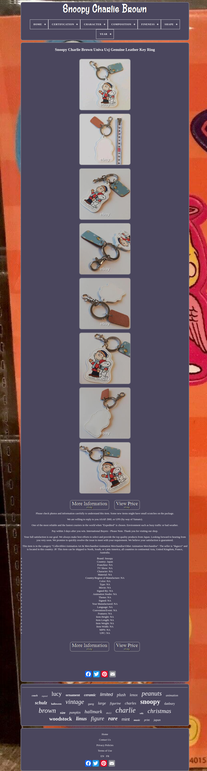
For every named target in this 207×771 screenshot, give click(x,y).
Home (105, 734)
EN (102, 756)
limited (106, 694)
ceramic (90, 695)
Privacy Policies (104, 745)
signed (45, 696)
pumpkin (74, 712)
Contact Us (105, 739)
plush (121, 695)
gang (91, 703)
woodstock (60, 719)
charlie (126, 710)
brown (47, 710)
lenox (134, 695)
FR (107, 756)
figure (97, 718)
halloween (56, 703)
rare (113, 718)
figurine (115, 703)
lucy (57, 693)
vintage (74, 701)
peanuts (152, 693)
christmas (159, 711)
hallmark (93, 711)
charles (130, 703)
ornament (73, 695)
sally (142, 713)
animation (172, 695)
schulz (41, 702)
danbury (169, 703)
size (62, 712)
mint (126, 719)
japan (157, 720)
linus (81, 719)
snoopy (150, 701)
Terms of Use (105, 750)
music (137, 720)
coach (35, 695)
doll (108, 713)
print (147, 720)
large (102, 703)
